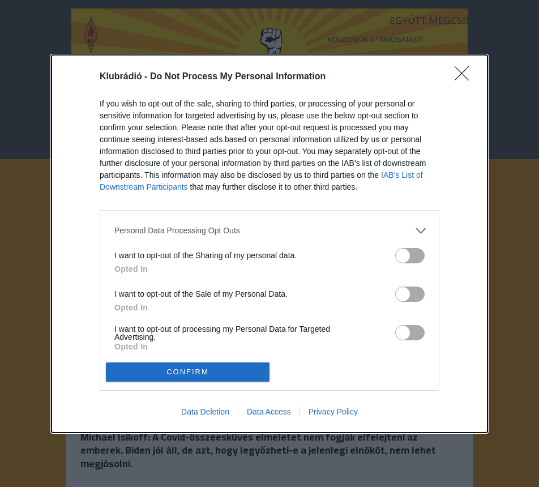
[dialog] (269, 244)
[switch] (410, 255)
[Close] (465, 77)
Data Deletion (205, 411)
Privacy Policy (333, 411)
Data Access (269, 411)
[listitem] (269, 231)
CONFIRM (187, 371)
